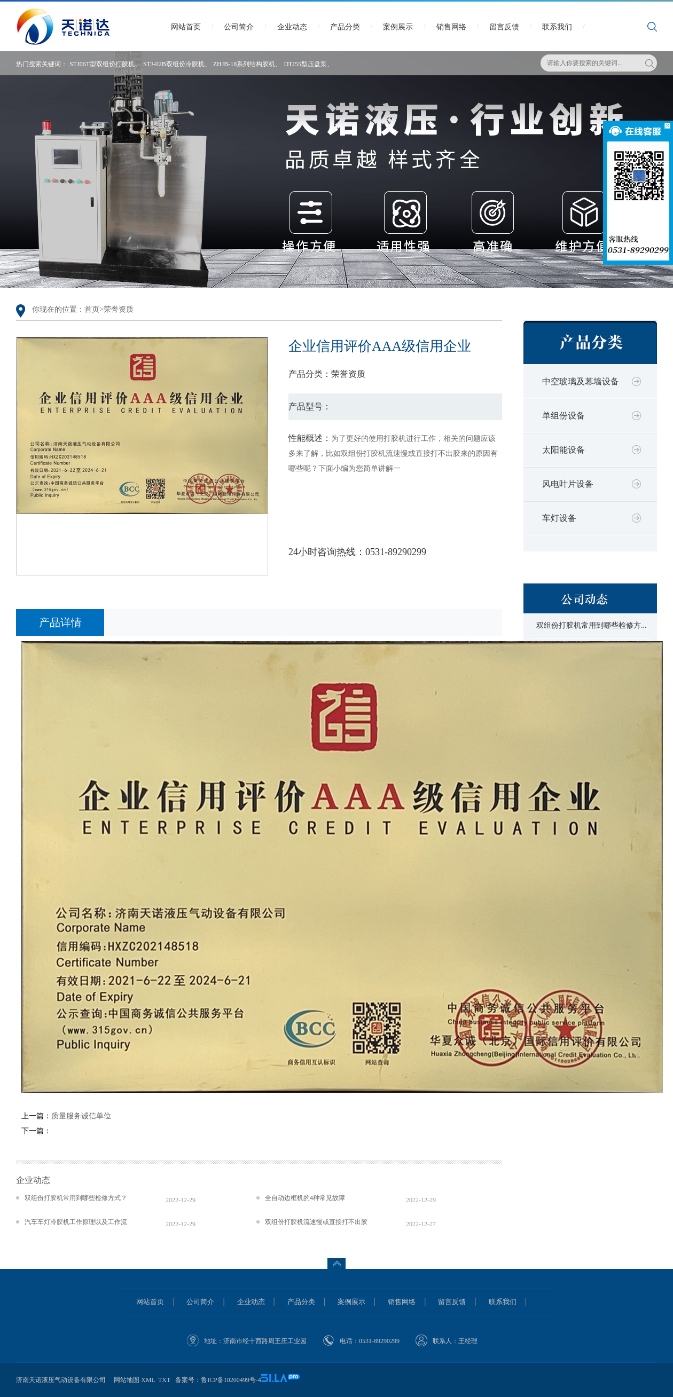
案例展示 (398, 27)
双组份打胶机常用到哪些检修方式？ (76, 1198)
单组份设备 (563, 415)
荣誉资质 (119, 309)
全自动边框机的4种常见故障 (305, 1198)
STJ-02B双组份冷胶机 (174, 64)
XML (148, 1380)
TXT (164, 1380)
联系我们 (557, 27)
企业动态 (292, 27)
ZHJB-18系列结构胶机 (244, 64)
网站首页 (186, 27)
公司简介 (239, 27)
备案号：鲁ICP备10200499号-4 (218, 1380)
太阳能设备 (563, 449)
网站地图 (126, 1380)
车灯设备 (559, 518)
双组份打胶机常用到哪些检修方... (591, 625)
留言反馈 (504, 27)
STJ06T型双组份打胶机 (102, 64)
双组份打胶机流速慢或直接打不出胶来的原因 (316, 1222)
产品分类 (345, 27)
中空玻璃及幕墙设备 (580, 381)
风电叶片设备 (567, 483)
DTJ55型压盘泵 (305, 64)
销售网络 (451, 27)
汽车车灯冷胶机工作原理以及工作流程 (76, 1222)
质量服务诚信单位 (81, 1116)
